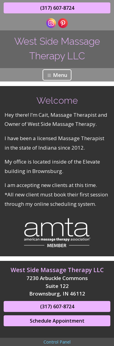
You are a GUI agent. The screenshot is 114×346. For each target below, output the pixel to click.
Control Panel (57, 342)
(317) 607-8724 (57, 8)
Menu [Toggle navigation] (57, 74)
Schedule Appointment (57, 320)
